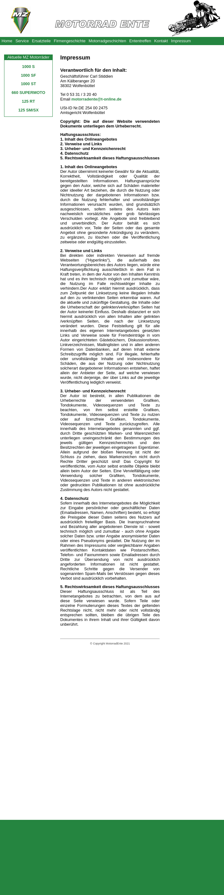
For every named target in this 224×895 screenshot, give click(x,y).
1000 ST (28, 83)
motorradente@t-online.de (97, 99)
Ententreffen (140, 41)
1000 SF (28, 75)
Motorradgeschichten (107, 41)
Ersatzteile (41, 41)
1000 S (28, 66)
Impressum (181, 41)
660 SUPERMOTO (28, 92)
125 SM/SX (28, 110)
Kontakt (161, 41)
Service (22, 41)
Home (7, 41)
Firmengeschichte (70, 41)
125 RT (28, 101)
